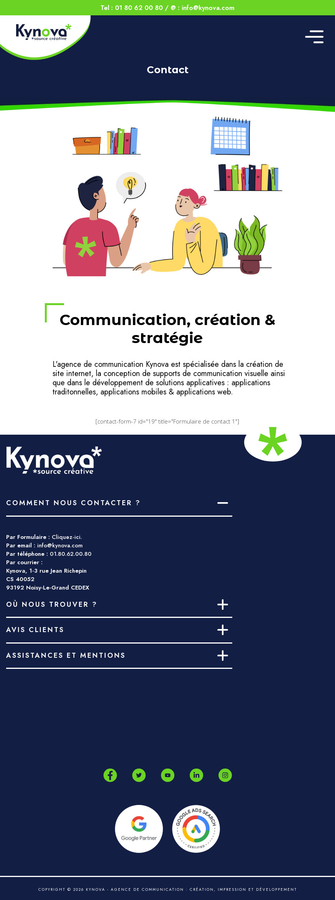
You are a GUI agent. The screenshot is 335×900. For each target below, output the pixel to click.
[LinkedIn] (196, 775)
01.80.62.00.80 (71, 554)
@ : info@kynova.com (203, 7)
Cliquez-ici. (67, 537)
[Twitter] (139, 775)
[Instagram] (225, 775)
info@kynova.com (60, 545)
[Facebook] (110, 775)
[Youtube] (168, 775)
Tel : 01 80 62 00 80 (131, 7)
